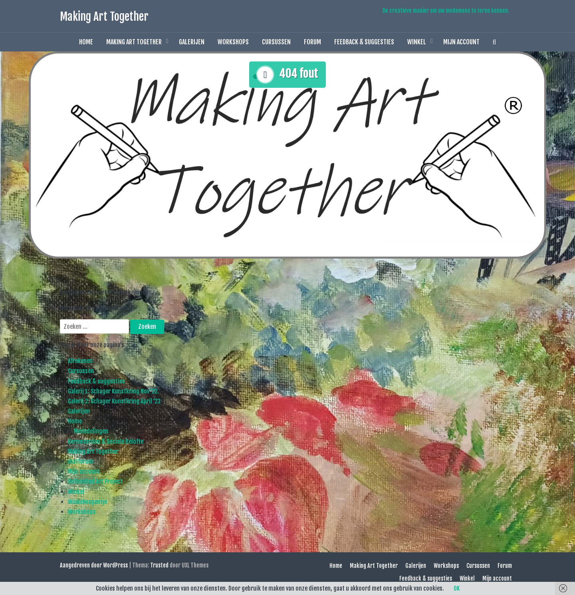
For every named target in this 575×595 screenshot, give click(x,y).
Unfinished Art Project (95, 481)
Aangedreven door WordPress (94, 565)
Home (86, 42)
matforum (80, 461)
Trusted (159, 565)
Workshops (233, 42)
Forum (312, 42)
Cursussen (276, 42)
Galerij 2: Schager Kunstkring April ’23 (114, 401)
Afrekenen (80, 361)
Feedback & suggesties (364, 42)
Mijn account (461, 42)
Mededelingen (91, 431)
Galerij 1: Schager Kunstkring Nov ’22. (113, 391)
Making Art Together (104, 17)
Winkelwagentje (87, 502)
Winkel (416, 42)
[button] (494, 42)
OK (457, 588)
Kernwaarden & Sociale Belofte (105, 441)
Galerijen (191, 42)
